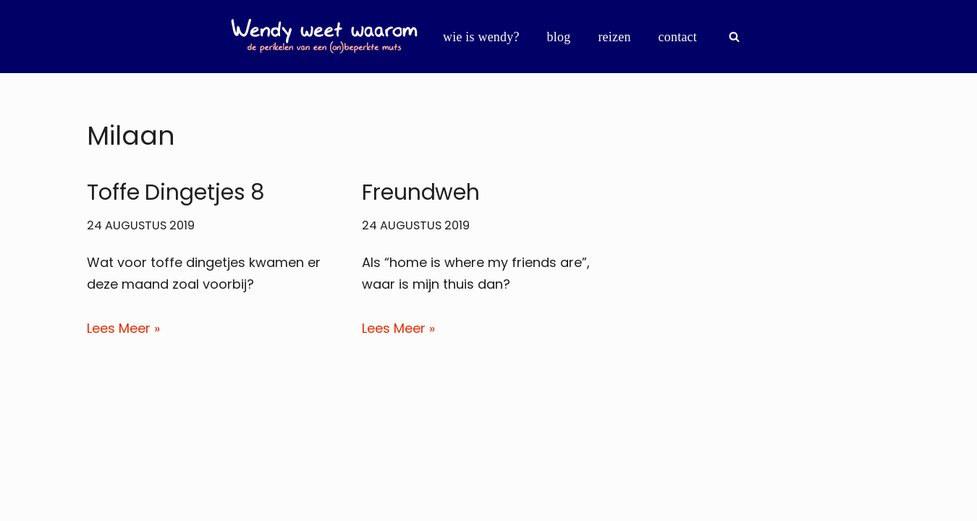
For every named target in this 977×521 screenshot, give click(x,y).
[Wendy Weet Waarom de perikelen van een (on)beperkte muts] (324, 36)
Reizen (614, 37)
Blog (559, 37)
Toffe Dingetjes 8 (176, 192)
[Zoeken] (734, 36)
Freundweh (421, 192)
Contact (678, 37)
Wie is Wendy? (481, 37)
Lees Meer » (123, 328)
